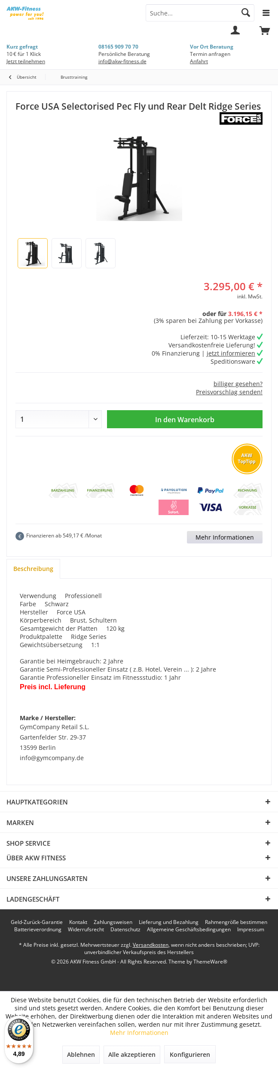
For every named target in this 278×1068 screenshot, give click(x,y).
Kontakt (78, 922)
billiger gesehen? (238, 384)
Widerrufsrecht (86, 929)
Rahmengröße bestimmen (236, 922)
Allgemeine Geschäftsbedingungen (189, 929)
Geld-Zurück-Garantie (37, 922)
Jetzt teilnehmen (25, 61)
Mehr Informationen (225, 537)
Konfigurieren (190, 1054)
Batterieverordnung (37, 929)
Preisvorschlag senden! (229, 392)
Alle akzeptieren (132, 1054)
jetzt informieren (231, 353)
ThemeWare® (210, 961)
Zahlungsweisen (113, 922)
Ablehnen (81, 1054)
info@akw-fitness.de (122, 61)
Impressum (250, 929)
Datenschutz (125, 929)
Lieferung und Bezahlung (169, 922)
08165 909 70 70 (118, 46)
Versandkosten (150, 944)
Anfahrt (199, 61)
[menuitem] (264, 34)
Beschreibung (33, 569)
